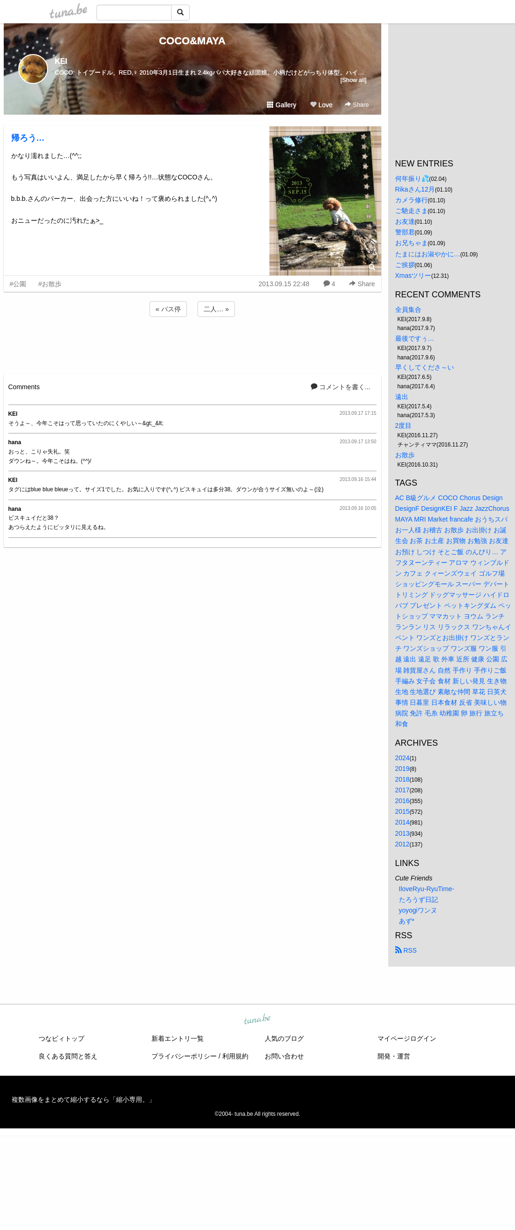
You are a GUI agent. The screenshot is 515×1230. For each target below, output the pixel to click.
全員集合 (408, 309)
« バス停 (168, 309)
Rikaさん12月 (415, 189)
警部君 (405, 232)
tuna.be (257, 1019)
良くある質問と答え (68, 1056)
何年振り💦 (412, 178)
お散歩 (405, 455)
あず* (406, 921)
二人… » (216, 309)
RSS (406, 950)
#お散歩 (50, 284)
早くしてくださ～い (424, 367)
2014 (402, 822)
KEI (61, 61)
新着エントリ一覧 (177, 1038)
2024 (402, 758)
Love (321, 105)
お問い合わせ (284, 1056)
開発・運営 (394, 1056)
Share (357, 104)
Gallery (281, 105)
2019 (402, 768)
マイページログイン (407, 1038)
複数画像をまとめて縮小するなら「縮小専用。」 (83, 1099)
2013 (402, 833)
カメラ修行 (411, 200)
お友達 (405, 221)
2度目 (403, 425)
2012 (402, 844)
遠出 (401, 396)
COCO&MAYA (192, 41)
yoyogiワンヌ (418, 910)
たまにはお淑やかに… (427, 254)
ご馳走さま (411, 210)
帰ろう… (28, 138)
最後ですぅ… (414, 338)
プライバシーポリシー (184, 1056)
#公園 (18, 284)
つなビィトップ (61, 1038)
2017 (402, 790)
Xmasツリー (413, 275)
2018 (402, 779)
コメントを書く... (341, 387)
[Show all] (353, 79)
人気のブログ (284, 1038)
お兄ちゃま (411, 243)
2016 (402, 800)
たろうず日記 (418, 899)
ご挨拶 (405, 264)
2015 (402, 811)
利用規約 (235, 1056)
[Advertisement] (192, 344)
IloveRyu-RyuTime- (426, 889)
